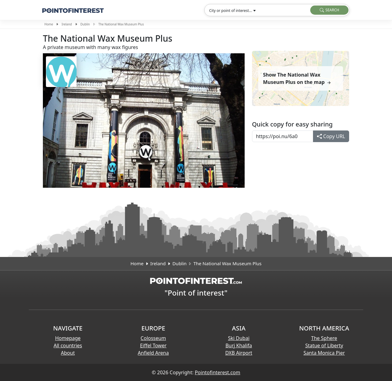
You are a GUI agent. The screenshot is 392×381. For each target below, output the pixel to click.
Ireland (67, 24)
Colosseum (153, 338)
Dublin (85, 24)
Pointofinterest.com (217, 372)
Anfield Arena (153, 352)
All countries (68, 345)
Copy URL (331, 136)
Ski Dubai (238, 338)
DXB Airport (238, 352)
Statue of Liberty (324, 345)
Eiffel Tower (153, 345)
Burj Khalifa (238, 345)
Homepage (68, 338)
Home (48, 24)
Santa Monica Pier (324, 352)
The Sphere (324, 338)
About (68, 352)
